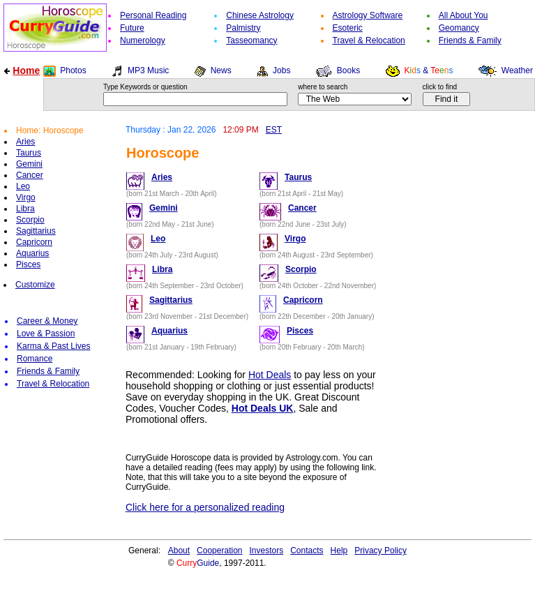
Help (339, 550)
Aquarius (32, 253)
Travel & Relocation (369, 40)
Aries (25, 142)
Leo (23, 186)
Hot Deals (269, 374)
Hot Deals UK (263, 408)
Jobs (281, 70)
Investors (267, 550)
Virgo (26, 197)
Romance (34, 359)
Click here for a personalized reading (205, 507)
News (221, 70)
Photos (73, 70)
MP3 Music (148, 70)
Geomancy (459, 28)
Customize (35, 285)
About (179, 550)
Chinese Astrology (260, 15)
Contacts (306, 550)
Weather (517, 70)
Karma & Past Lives (53, 346)
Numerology (142, 40)
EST (274, 130)
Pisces (28, 264)
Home (26, 70)
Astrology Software (368, 15)
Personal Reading (153, 15)
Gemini (29, 164)
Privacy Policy (380, 550)
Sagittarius (36, 231)
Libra (25, 209)
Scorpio (30, 220)
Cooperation (219, 550)
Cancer (29, 175)
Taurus (28, 153)
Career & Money (47, 321)
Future (132, 28)
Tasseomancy (251, 40)
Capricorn (34, 242)
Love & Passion (46, 333)
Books (348, 70)
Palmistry (243, 28)
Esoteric (348, 28)
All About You (463, 15)
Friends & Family (470, 40)
